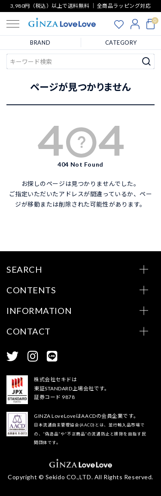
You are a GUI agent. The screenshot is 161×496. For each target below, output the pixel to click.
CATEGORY (121, 42)
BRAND (40, 42)
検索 (146, 61)
